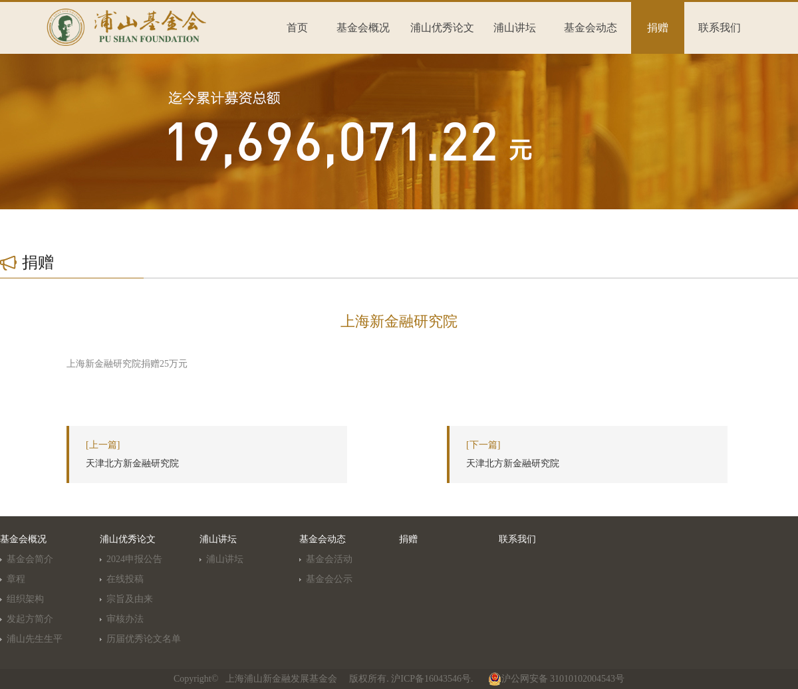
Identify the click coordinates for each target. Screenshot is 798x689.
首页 (297, 27)
